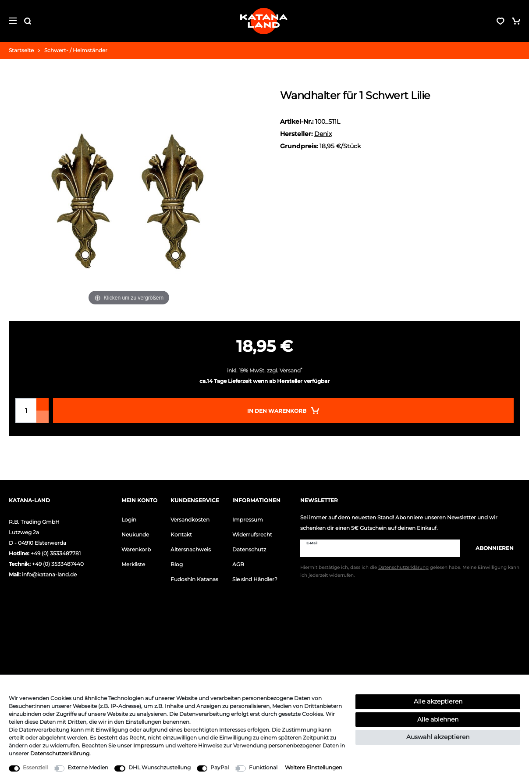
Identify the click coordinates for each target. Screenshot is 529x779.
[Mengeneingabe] (25, 410)
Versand (290, 370)
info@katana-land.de (49, 574)
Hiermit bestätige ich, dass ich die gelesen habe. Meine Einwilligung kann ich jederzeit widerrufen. (409, 572)
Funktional (263, 767)
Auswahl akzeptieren (437, 737)
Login (128, 519)
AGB (238, 564)
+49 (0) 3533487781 (56, 553)
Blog (176, 564)
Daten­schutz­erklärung (59, 753)
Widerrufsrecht (252, 534)
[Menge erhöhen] (42, 404)
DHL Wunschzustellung (159, 767)
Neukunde (135, 534)
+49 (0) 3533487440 (58, 564)
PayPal (219, 767)
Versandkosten (189, 519)
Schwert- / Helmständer (75, 50)
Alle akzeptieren (438, 701)
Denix (323, 134)
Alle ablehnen (437, 719)
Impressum (247, 519)
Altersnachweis (190, 549)
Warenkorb (136, 549)
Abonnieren (490, 548)
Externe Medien (87, 767)
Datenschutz (249, 549)
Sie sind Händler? (254, 579)
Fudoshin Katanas (194, 579)
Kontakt (181, 534)
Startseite (21, 50)
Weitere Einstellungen (313, 767)
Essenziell (35, 767)
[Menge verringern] (42, 417)
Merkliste (133, 564)
